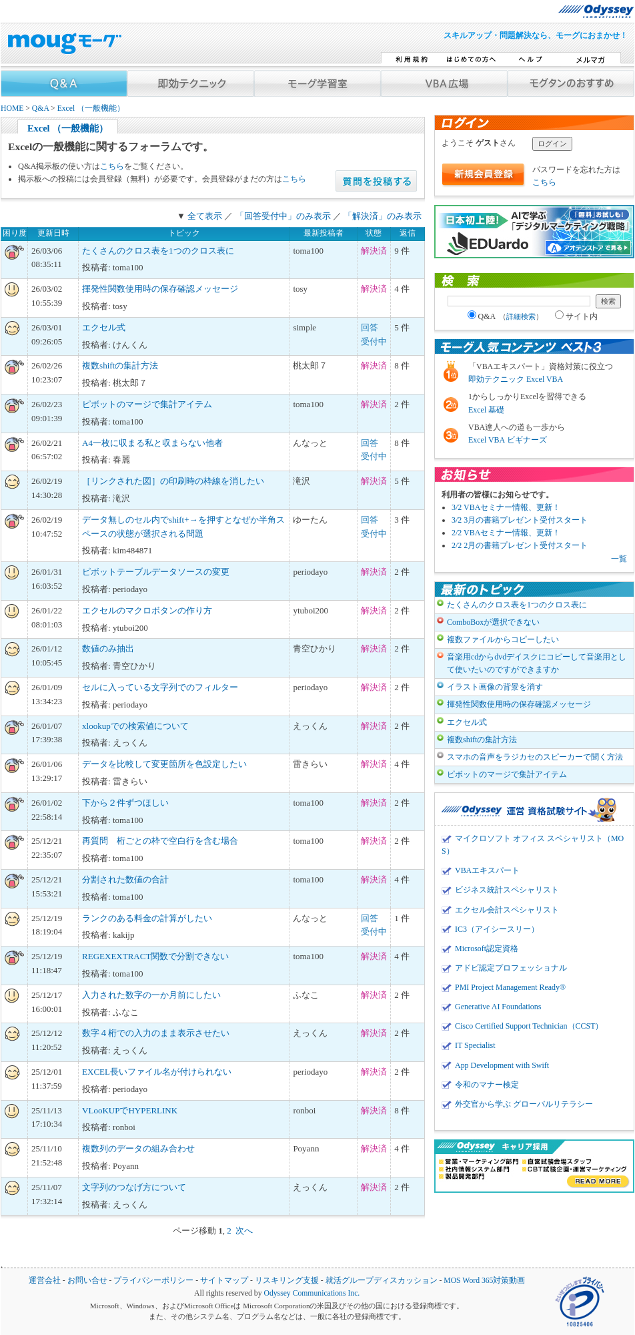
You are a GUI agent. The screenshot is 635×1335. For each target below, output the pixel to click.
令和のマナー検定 (487, 1084)
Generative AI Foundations (498, 1006)
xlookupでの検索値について (135, 726)
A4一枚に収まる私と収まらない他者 (152, 443)
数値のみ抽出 (108, 648)
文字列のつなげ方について (134, 1187)
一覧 (619, 558)
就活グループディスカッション (382, 1280)
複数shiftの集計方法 (120, 365)
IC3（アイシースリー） (497, 929)
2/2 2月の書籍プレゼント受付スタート (520, 545)
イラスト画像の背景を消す (495, 687)
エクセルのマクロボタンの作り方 (147, 610)
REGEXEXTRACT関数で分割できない (155, 956)
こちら (112, 166)
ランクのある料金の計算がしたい (147, 918)
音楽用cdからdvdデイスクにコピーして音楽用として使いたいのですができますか (536, 663)
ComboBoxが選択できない (493, 622)
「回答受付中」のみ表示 (283, 216)
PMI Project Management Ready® (510, 987)
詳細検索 (521, 316)
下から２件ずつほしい (125, 803)
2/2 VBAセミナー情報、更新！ (506, 532)
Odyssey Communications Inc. (311, 1293)
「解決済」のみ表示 (383, 216)
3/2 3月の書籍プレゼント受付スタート (520, 520)
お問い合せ (87, 1280)
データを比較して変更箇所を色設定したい (164, 764)
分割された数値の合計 (125, 879)
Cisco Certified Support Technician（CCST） (529, 1026)
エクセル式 (103, 327)
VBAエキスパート (487, 870)
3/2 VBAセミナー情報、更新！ (506, 507)
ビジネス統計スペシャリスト (507, 889)
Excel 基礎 (486, 410)
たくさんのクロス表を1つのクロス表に (158, 251)
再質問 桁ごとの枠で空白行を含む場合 (160, 841)
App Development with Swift (502, 1065)
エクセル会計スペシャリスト (507, 909)
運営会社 (45, 1280)
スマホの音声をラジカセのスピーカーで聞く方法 (535, 757)
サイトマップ (224, 1280)
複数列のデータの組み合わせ (138, 1148)
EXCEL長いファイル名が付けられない (156, 1072)
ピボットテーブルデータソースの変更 (155, 572)
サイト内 (576, 316)
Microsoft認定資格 (486, 948)
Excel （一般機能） (91, 108)
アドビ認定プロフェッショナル (511, 968)
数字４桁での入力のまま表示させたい (155, 1033)
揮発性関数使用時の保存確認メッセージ (160, 289)
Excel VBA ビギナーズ (507, 440)
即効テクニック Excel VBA (515, 379)
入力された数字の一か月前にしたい (151, 995)
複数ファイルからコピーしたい (503, 639)
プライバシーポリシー (153, 1280)
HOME (12, 108)
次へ (244, 1231)
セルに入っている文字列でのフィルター (160, 687)
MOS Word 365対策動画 (484, 1280)
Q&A (40, 108)
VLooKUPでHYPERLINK (129, 1110)
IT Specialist (475, 1045)
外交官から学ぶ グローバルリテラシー (524, 1104)
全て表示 (204, 216)
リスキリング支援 (287, 1280)
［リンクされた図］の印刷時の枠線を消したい (173, 481)
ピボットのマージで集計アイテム (147, 404)
